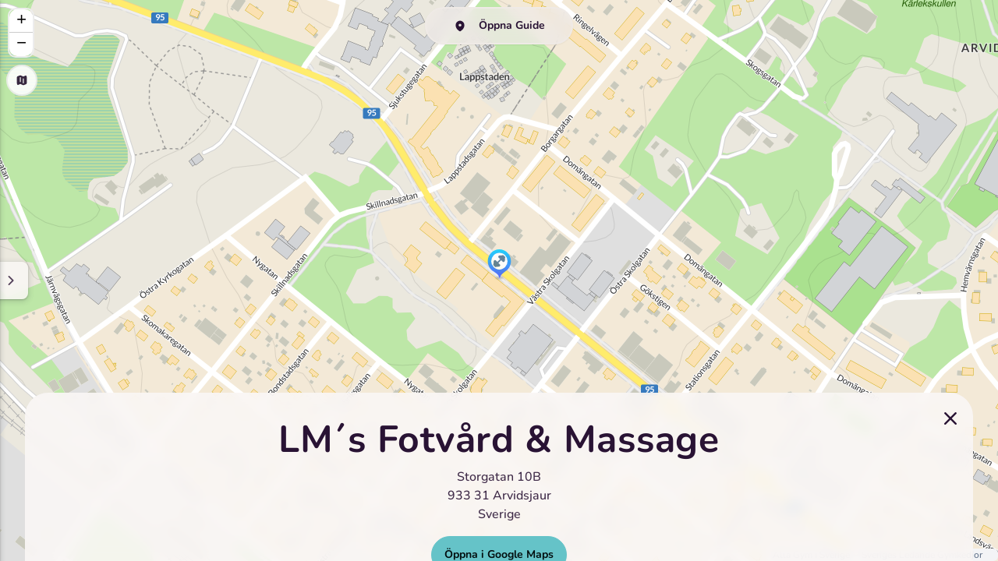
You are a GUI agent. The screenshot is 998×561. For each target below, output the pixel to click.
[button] (499, 264)
